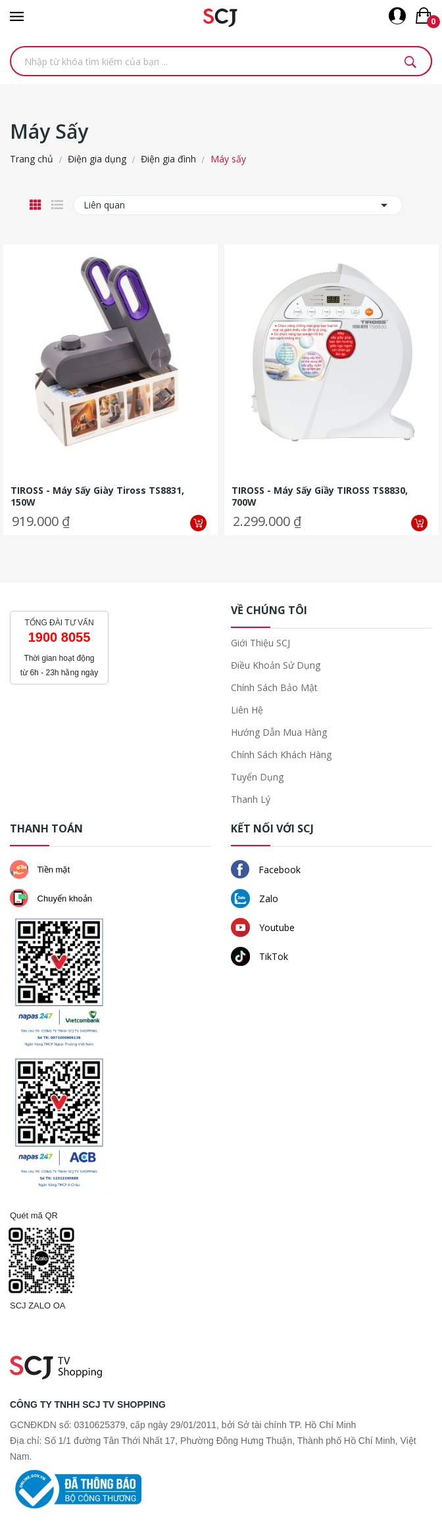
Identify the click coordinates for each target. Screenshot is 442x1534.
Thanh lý (250, 799)
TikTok (259, 956)
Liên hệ (247, 710)
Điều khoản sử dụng (275, 665)
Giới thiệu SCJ (260, 642)
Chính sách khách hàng (281, 754)
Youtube (263, 927)
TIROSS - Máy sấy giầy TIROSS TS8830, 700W (320, 496)
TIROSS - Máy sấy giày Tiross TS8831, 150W (97, 496)
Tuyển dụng (257, 777)
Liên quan (238, 205)
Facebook (266, 869)
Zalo (254, 898)
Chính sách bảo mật (274, 687)
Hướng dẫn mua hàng (279, 732)
